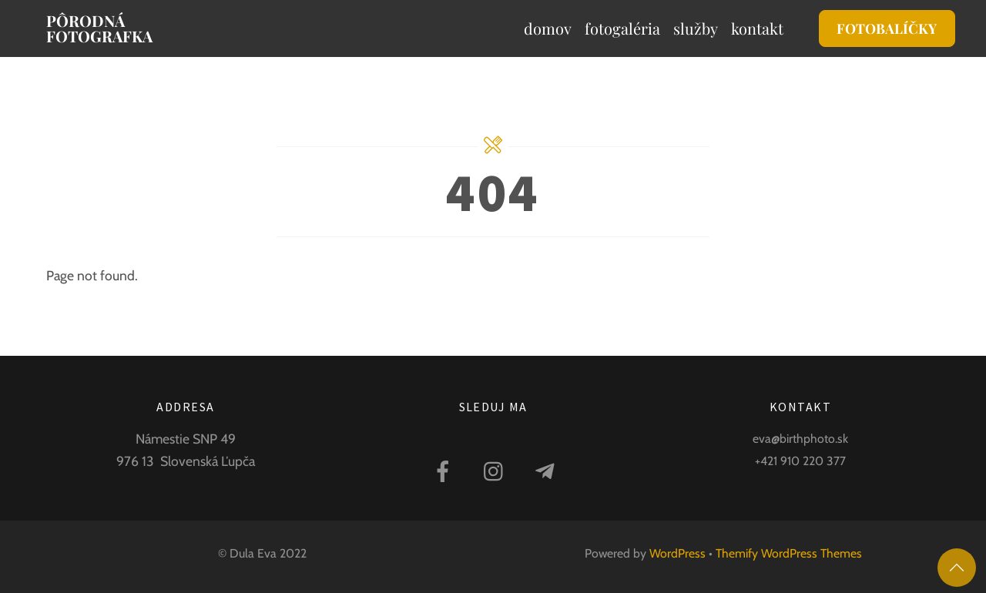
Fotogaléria (622, 28)
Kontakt (757, 28)
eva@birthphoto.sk (800, 438)
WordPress (677, 553)
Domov (548, 28)
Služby (695, 28)
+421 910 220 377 (800, 461)
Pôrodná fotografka (99, 28)
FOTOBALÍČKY (887, 28)
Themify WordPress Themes (789, 553)
